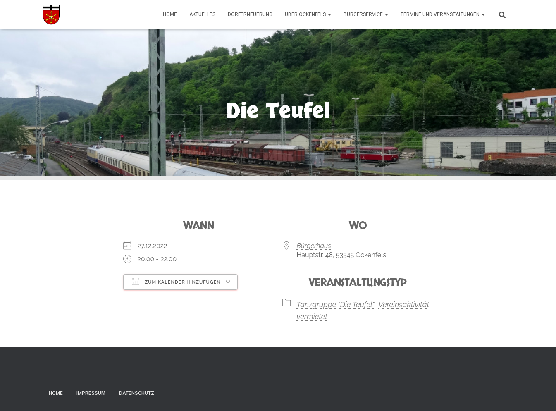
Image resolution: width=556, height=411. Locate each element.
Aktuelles (202, 14)
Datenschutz (136, 393)
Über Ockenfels (308, 14)
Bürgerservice (366, 14)
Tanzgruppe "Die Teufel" (336, 304)
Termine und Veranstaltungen (443, 14)
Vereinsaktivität (403, 304)
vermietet (312, 316)
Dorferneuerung (250, 14)
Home (170, 14)
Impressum (90, 393)
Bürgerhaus (314, 246)
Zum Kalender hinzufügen (176, 281)
